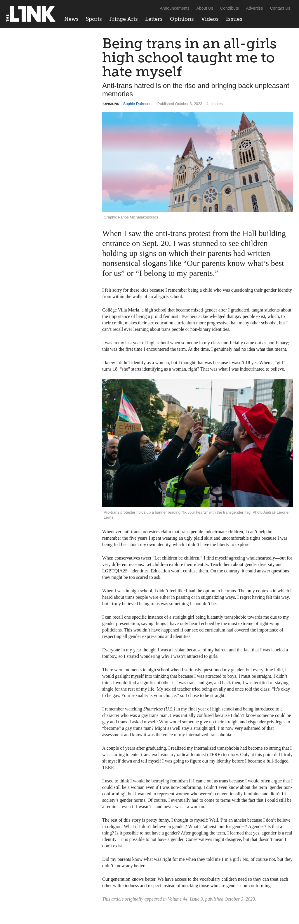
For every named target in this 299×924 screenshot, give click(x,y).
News (71, 19)
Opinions (182, 19)
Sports (94, 19)
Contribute (229, 8)
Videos (210, 19)
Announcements (174, 8)
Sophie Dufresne (137, 103)
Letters (154, 19)
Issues (234, 19)
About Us (205, 8)
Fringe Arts (123, 19)
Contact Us (280, 8)
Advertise (254, 8)
